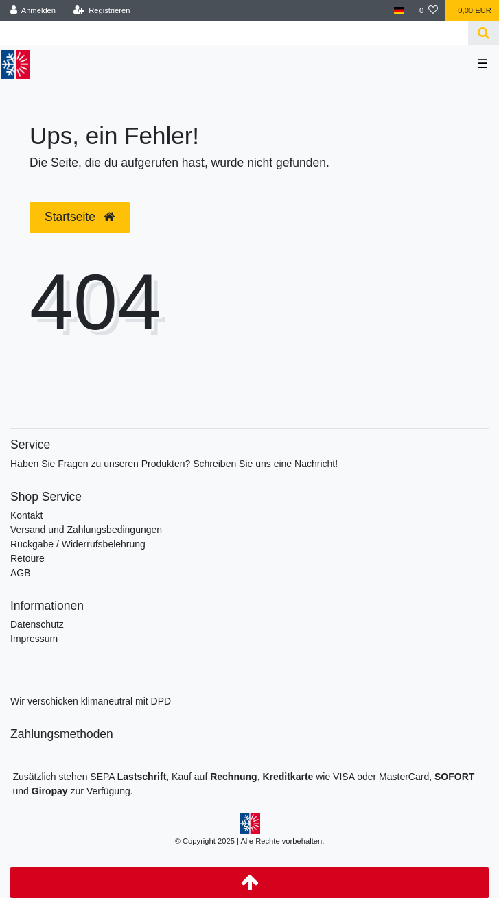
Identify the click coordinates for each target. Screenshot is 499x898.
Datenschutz (37, 624)
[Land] (399, 10)
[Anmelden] (33, 10)
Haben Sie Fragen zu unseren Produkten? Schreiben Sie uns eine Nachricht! (174, 463)
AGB (20, 572)
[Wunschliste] (428, 10)
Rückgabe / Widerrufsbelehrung (78, 544)
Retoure (27, 558)
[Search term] (234, 33)
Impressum (34, 638)
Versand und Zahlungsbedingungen (86, 529)
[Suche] (483, 33)
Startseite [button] (80, 217)
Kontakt (26, 515)
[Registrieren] (101, 10)
